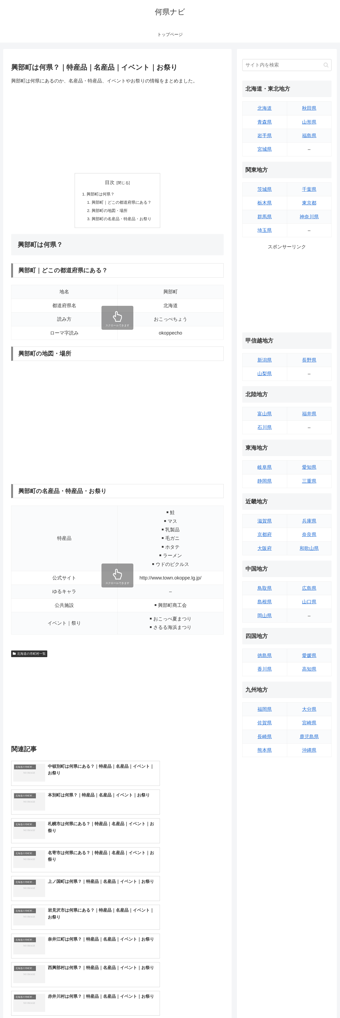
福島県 (309, 135)
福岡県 (264, 709)
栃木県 (264, 203)
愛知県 (309, 467)
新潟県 (264, 360)
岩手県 (264, 135)
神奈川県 (309, 216)
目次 (109, 182)
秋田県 (309, 108)
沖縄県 (309, 750)
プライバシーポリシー (313, 1001)
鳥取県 (264, 588)
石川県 (264, 427)
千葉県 (309, 189)
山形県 (309, 122)
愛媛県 (309, 655)
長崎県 (264, 736)
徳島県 (264, 655)
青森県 (264, 122)
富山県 (264, 413)
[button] (326, 65)
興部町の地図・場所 (109, 211)
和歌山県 (309, 548)
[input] (287, 65)
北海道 (264, 108)
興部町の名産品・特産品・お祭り (122, 220)
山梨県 (264, 373)
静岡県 (264, 481)
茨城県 (264, 189)
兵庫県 (309, 521)
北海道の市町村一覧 (29, 655)
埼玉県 (264, 230)
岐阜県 (264, 467)
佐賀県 (264, 722)
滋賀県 (264, 521)
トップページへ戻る (272, 1001)
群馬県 (264, 216)
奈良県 (309, 534)
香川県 (264, 669)
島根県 (264, 601)
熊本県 (264, 750)
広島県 (309, 588)
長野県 (309, 360)
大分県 (309, 709)
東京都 (309, 203)
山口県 (309, 601)
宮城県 (264, 149)
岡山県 (264, 615)
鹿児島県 (309, 736)
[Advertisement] (117, 129)
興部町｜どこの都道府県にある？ (122, 203)
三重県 (309, 481)
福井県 (309, 413)
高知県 (309, 669)
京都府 (264, 534)
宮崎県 (309, 722)
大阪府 (264, 548)
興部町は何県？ (99, 194)
